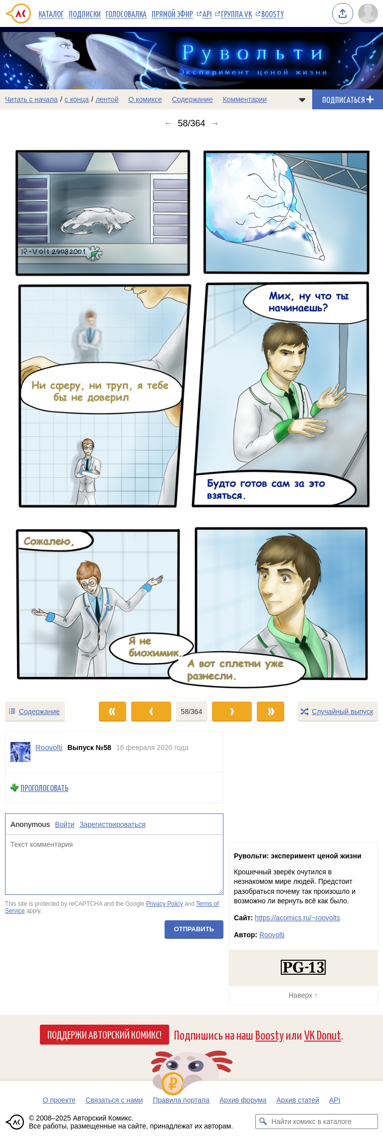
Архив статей (297, 1100)
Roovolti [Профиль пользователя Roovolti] (48, 747)
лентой (107, 99)
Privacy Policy (164, 904)
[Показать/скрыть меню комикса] (302, 99)
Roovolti (272, 935)
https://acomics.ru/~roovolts (297, 918)
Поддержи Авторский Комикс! (104, 1034)
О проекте (58, 1100)
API (206, 13)
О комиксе (145, 99)
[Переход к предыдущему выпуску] (48, 415)
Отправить (194, 929)
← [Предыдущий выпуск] (168, 123)
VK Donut (322, 1034)
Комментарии (245, 99)
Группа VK (236, 13)
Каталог (51, 13)
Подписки (85, 13)
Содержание (192, 99)
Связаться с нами (114, 1100)
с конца (77, 99)
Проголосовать (44, 787)
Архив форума (242, 1100)
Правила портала (181, 1100)
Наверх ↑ (303, 995)
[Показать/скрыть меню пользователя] (368, 13)
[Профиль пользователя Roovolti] (20, 752)
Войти (64, 824)
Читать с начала (31, 99)
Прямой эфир (172, 13)
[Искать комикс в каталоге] (263, 1122)
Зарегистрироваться (112, 824)
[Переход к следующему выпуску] (191, 415)
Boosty (272, 13)
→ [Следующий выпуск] (214, 123)
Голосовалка (126, 13)
